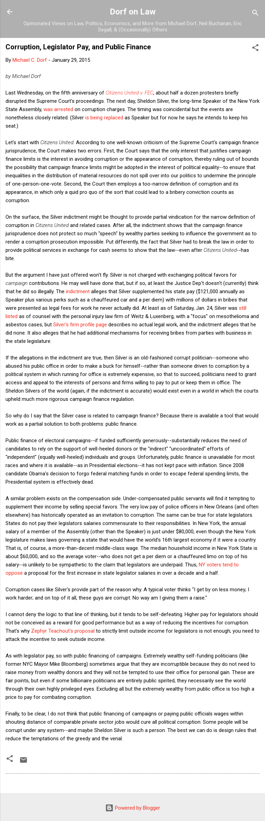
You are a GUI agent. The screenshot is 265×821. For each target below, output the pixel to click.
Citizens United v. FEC (129, 93)
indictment (78, 291)
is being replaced (104, 118)
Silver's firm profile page (80, 325)
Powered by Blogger (132, 808)
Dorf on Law (133, 12)
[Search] (255, 13)
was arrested (58, 109)
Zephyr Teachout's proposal (63, 631)
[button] (255, 48)
